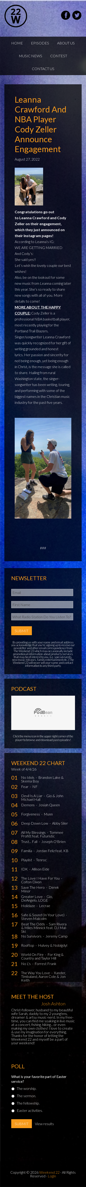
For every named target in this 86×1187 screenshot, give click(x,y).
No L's (26, 963)
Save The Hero (33, 887)
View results (44, 1123)
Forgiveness (31, 814)
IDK (24, 869)
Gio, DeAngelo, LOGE (37, 898)
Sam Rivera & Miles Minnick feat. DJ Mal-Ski (44, 927)
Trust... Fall (29, 841)
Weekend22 (27, 16)
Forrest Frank (45, 963)
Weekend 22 (49, 1172)
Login (52, 1176)
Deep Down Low (35, 823)
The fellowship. (28, 1103)
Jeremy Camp (56, 936)
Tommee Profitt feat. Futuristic (42, 834)
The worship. (26, 1088)
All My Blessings (33, 832)
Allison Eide (40, 869)
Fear (25, 786)
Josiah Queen (49, 805)
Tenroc (41, 860)
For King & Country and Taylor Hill (42, 956)
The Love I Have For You (40, 878)
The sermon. (26, 1096)
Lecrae (44, 905)
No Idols (28, 777)
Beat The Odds (33, 924)
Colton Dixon (31, 882)
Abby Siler (60, 823)
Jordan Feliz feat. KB (52, 850)
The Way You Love (36, 973)
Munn (48, 814)
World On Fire (32, 954)
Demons (28, 805)
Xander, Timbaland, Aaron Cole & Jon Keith (43, 976)
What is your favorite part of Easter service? (39, 1078)
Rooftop (28, 945)
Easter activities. (30, 1110)
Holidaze (28, 905)
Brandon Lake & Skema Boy (42, 779)
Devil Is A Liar (32, 795)
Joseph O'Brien (53, 841)
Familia (27, 850)
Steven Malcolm (34, 918)
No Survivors (31, 936)
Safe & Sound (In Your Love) (43, 915)
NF (35, 786)
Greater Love (32, 896)
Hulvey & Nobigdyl (52, 945)
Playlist (27, 860)
